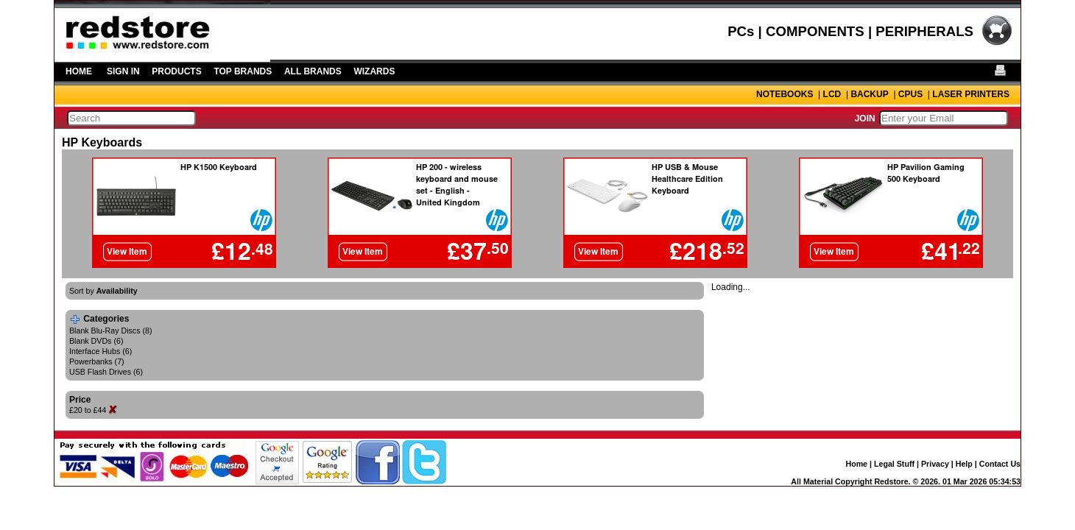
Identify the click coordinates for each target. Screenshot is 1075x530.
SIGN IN (123, 71)
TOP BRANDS (243, 71)
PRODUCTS (176, 71)
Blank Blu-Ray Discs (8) (110, 330)
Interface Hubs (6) (100, 351)
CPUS (910, 94)
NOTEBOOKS (784, 94)
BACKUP (869, 94)
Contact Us (1000, 463)
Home (856, 463)
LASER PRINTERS (970, 94)
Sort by (103, 290)
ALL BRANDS (313, 71)
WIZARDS (374, 71)
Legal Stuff (894, 463)
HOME (79, 71)
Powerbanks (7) (96, 361)
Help (964, 463)
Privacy (935, 463)
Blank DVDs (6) (96, 340)
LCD (832, 94)
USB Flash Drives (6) (106, 371)
